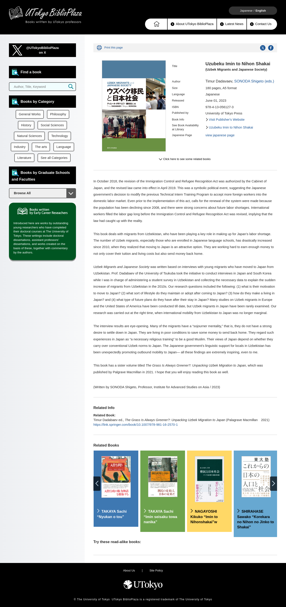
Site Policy (156, 570)
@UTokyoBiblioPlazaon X (42, 50)
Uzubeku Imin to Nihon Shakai (231, 127)
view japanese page (220, 135)
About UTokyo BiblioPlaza (192, 24)
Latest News (231, 24)
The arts (41, 147)
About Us (129, 570)
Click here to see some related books (187, 159)
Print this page (113, 47)
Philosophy (58, 114)
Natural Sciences (29, 136)
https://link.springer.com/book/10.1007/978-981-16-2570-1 (135, 424)
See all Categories (54, 158)
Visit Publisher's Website (227, 119)
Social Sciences (52, 125)
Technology (59, 136)
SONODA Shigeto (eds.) (254, 81)
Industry (19, 147)
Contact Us (260, 24)
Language (64, 147)
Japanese (246, 10)
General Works (30, 114)
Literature (24, 158)
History (26, 125)
